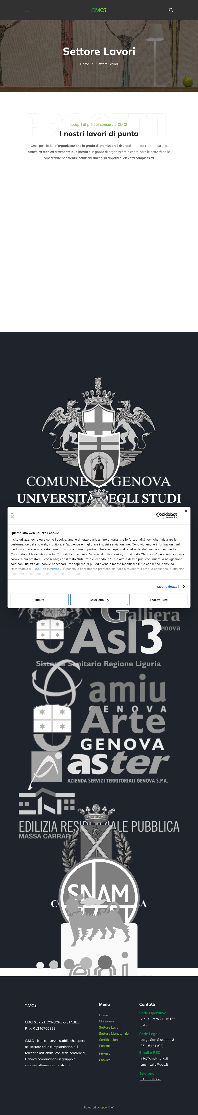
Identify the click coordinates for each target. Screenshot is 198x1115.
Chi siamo (106, 1021)
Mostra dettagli (168, 586)
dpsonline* (107, 1107)
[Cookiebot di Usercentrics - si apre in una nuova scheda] (159, 515)
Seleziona (99, 600)
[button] (171, 10)
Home (84, 64)
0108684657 (150, 1079)
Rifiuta (39, 600)
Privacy (55, 569)
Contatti (105, 1046)
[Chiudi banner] (186, 515)
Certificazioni (109, 1040)
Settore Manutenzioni (115, 1033)
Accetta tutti (158, 600)
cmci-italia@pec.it (154, 1064)
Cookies (40, 569)
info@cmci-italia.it (154, 1058)
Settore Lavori (110, 1027)
